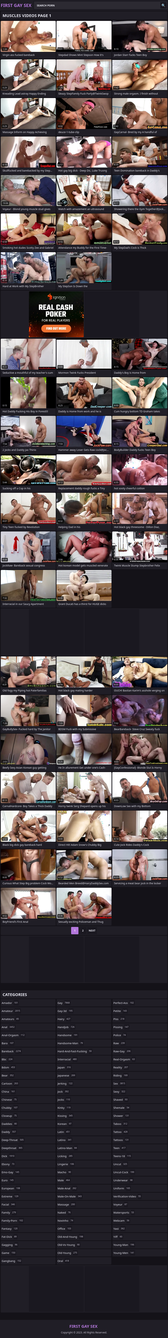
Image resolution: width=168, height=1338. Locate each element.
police (120, 1035)
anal (9, 1027)
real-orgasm (124, 1059)
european (11, 1188)
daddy (9, 1132)
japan (65, 1067)
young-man (124, 1244)
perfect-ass (124, 1003)
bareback (12, 1051)
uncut (120, 1164)
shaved (120, 1099)
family (9, 1212)
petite (120, 1011)
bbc (7, 1059)
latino (65, 1140)
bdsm (9, 1067)
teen (119, 1148)
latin (64, 1132)
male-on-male (70, 1196)
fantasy (10, 1228)
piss (119, 1019)
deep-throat (13, 1140)
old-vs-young (69, 1244)
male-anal (67, 1188)
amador (10, 1003)
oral (64, 1261)
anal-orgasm (13, 1035)
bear (8, 1075)
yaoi (119, 1228)
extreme (10, 1196)
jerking (65, 1083)
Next (92, 930)
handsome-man (71, 1043)
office (65, 1228)
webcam (121, 1220)
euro (8, 1180)
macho (65, 1172)
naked (64, 1212)
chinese (10, 1099)
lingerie (66, 1164)
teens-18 (122, 1156)
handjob (66, 1027)
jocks (64, 1099)
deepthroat (12, 1148)
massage (67, 1204)
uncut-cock (124, 1172)
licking (65, 1156)
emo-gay (11, 1172)
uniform (122, 1188)
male (64, 1180)
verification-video (127, 1196)
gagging (10, 1244)
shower (121, 1115)
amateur (11, 1011)
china (9, 1091)
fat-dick (10, 1236)
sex (119, 1083)
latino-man (68, 1148)
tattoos (121, 1140)
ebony (8, 1164)
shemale (121, 1107)
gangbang (12, 1261)
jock (64, 1091)
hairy (64, 1019)
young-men (124, 1253)
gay (64, 1003)
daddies (10, 1124)
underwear (123, 1180)
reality (121, 1067)
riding (120, 1075)
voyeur (120, 1204)
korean (65, 1124)
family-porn (13, 1220)
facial (9, 1204)
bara (8, 1043)
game (9, 1253)
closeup (10, 1115)
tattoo (120, 1132)
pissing (121, 1027)
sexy (119, 1091)
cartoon (10, 1083)
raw (119, 1043)
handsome (68, 1035)
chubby (10, 1107)
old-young (68, 1253)
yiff (118, 1236)
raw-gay (122, 1051)
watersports (124, 1212)
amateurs (11, 1019)
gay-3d (65, 1011)
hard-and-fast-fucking (75, 1051)
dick (8, 1156)
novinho (66, 1220)
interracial (68, 1059)
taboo (120, 1124)
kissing (65, 1115)
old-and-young (71, 1236)
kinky (64, 1107)
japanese (67, 1075)
